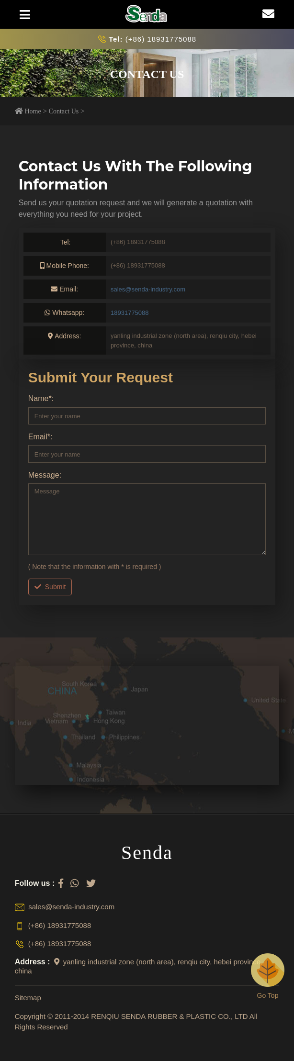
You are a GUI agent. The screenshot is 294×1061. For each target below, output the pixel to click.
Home (32, 111)
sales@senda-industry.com (148, 289)
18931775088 (130, 312)
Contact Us (64, 111)
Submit (50, 587)
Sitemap (28, 998)
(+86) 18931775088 (152, 39)
